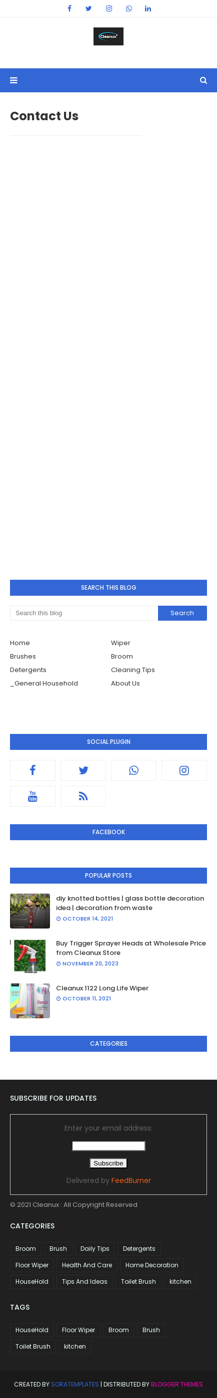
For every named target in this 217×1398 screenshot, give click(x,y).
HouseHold (32, 1281)
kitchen (181, 1281)
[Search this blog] (84, 613)
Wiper (120, 643)
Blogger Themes (177, 1384)
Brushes (23, 656)
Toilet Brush (138, 1281)
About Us (125, 683)
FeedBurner (131, 1180)
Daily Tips (95, 1248)
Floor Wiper (32, 1265)
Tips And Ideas (85, 1281)
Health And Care (87, 1265)
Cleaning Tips (133, 670)
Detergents (28, 670)
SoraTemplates (75, 1384)
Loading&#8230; (76, 348)
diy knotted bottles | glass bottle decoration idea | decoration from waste (130, 903)
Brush (58, 1248)
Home (20, 643)
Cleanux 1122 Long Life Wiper (102, 988)
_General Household (44, 683)
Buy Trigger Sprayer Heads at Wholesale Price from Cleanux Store (131, 948)
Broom (122, 656)
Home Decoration (152, 1265)
